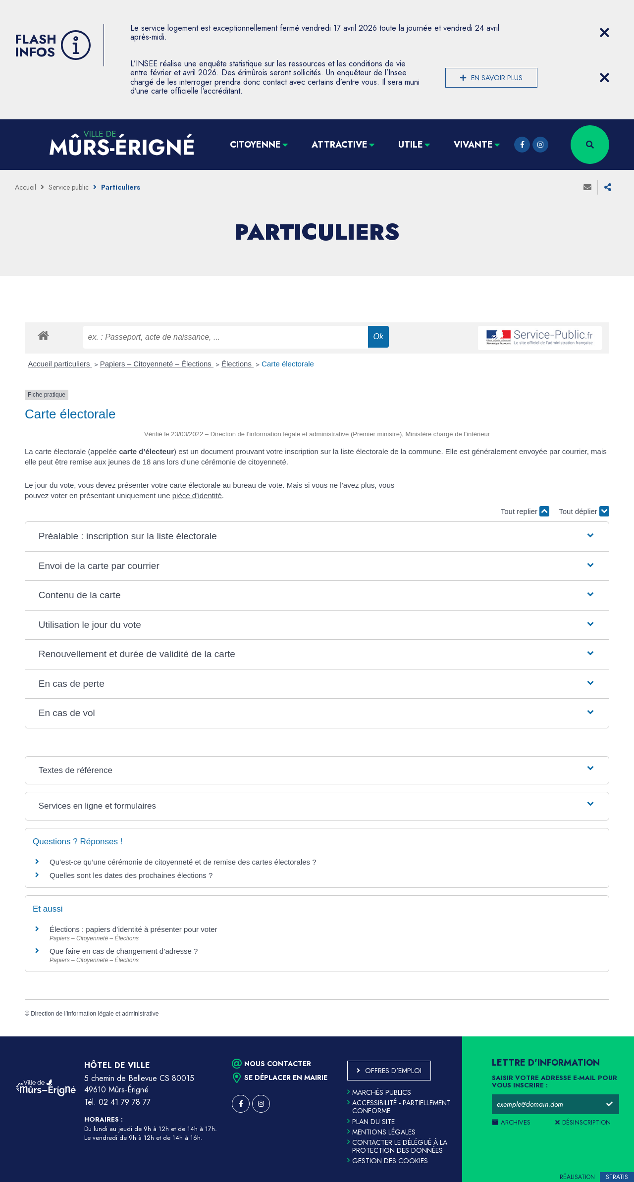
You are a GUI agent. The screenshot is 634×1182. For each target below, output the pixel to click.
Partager (608, 187)
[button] (317, 536)
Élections (237, 364)
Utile (410, 144)
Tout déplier (584, 511)
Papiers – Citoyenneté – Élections (156, 364)
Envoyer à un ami (587, 187)
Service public (69, 187)
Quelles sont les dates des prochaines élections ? (131, 875)
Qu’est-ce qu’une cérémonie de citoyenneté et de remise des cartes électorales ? (183, 862)
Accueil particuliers (60, 364)
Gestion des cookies (387, 1161)
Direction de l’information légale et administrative (94, 1013)
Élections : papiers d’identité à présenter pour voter (133, 929)
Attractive (340, 144)
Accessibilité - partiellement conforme (399, 1107)
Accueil (25, 187)
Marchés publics (379, 1092)
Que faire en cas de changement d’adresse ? (124, 951)
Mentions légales (381, 1132)
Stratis (617, 1177)
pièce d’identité (197, 495)
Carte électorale (288, 364)
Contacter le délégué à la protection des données (397, 1146)
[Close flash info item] (604, 32)
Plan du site (371, 1122)
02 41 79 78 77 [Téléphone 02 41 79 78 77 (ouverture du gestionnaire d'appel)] (125, 1102)
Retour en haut (604, 1036)
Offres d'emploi (393, 1071)
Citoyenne (255, 144)
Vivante (473, 144)
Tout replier (525, 511)
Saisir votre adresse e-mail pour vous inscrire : (554, 1082)
